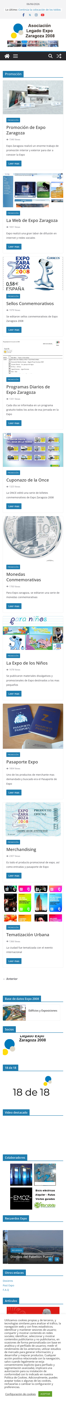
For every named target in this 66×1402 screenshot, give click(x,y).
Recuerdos (27, 1250)
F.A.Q (6, 1289)
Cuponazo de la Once (27, 480)
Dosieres (8, 1280)
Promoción (13, 120)
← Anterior (10, 979)
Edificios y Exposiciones (43, 1010)
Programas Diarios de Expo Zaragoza (28, 389)
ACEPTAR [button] (45, 1393)
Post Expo (8, 1285)
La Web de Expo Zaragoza (32, 220)
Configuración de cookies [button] (20, 1394)
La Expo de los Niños (27, 663)
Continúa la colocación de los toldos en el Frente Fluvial (39, 11)
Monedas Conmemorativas (23, 577)
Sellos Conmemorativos (30, 303)
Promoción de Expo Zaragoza (26, 130)
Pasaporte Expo (22, 762)
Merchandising (21, 849)
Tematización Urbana (27, 934)
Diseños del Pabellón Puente (41, 1257)
